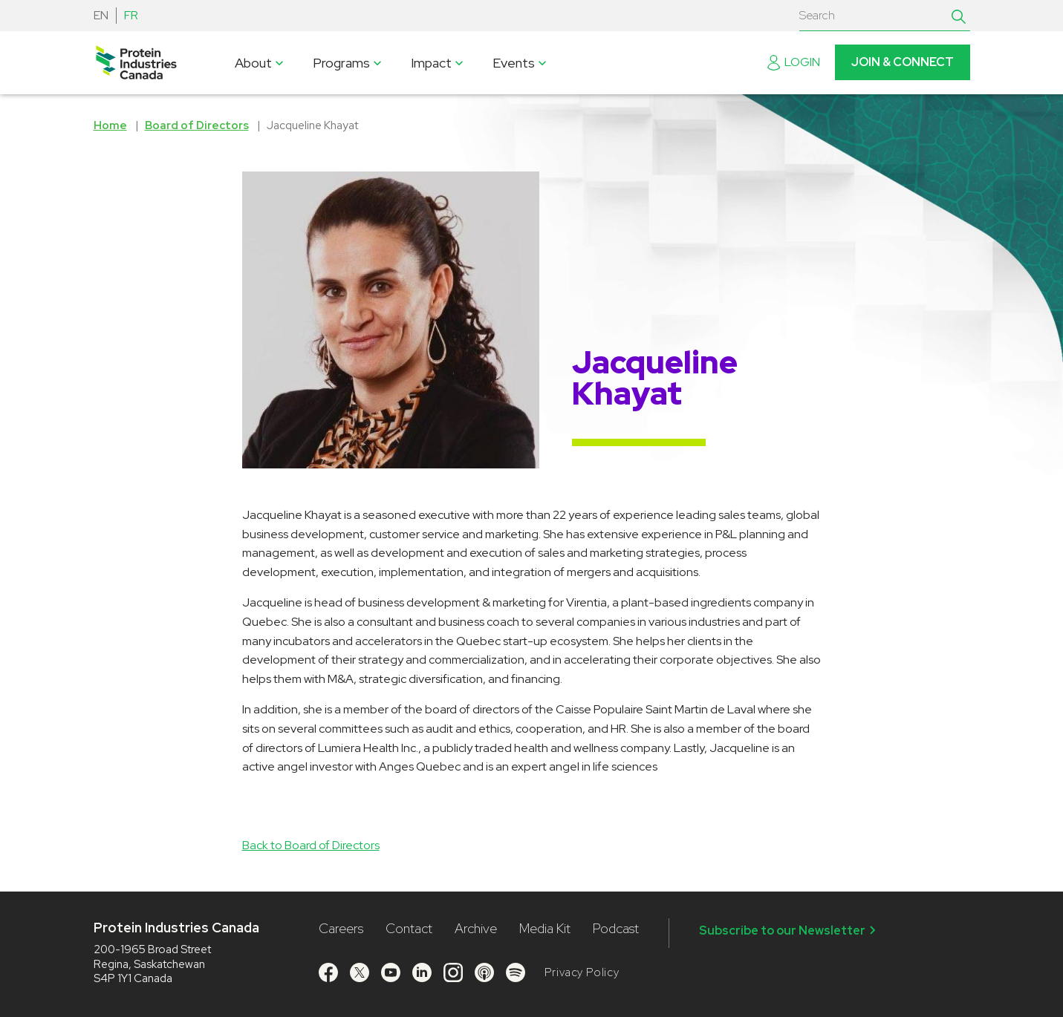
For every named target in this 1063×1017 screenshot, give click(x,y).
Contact (409, 928)
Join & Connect (902, 62)
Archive (476, 928)
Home (110, 125)
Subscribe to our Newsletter (789, 930)
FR (131, 15)
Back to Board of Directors (311, 845)
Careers (341, 928)
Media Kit (544, 928)
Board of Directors (197, 125)
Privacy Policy (582, 972)
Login (793, 62)
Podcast (616, 928)
